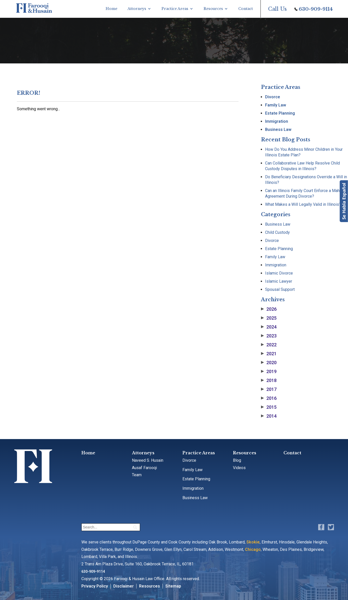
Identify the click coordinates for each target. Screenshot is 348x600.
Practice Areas (174, 8)
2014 (269, 416)
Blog (237, 460)
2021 (269, 353)
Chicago (253, 549)
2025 (269, 318)
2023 (269, 335)
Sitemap (173, 586)
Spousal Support (280, 289)
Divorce (272, 96)
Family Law (275, 105)
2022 (269, 344)
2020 (269, 362)
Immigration (276, 121)
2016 (269, 398)
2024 (269, 327)
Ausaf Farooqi (144, 467)
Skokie (253, 542)
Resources (213, 8)
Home (111, 8)
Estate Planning (280, 113)
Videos (239, 467)
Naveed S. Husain (147, 460)
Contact (245, 8)
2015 (269, 407)
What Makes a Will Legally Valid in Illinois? (303, 204)
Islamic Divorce (279, 273)
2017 (269, 389)
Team (137, 474)
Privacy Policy (94, 586)
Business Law (278, 129)
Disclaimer (123, 586)
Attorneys (137, 8)
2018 (269, 380)
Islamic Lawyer (278, 281)
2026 (269, 309)
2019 (269, 371)
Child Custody (277, 232)
